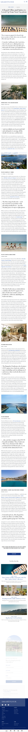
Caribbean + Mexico (5, 712)
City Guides (16, 710)
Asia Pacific (4, 717)
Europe (3, 720)
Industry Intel (16, 712)
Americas (3, 710)
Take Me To (16, 713)
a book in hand (19, 216)
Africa (3, 713)
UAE (2, 716)
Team (15, 723)
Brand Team (16, 726)
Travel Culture (11, 7)
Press (3, 726)
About (3, 723)
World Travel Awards (15, 196)
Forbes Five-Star (11, 148)
